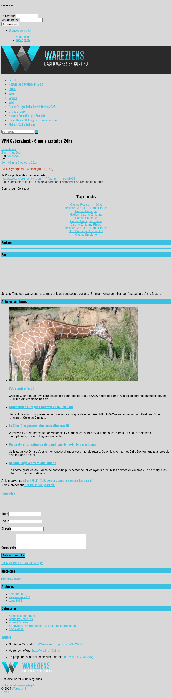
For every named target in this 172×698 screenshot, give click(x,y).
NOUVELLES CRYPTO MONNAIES (26, 84)
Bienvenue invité (20, 30)
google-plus (29, 688)
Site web (6, 528)
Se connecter (10, 24)
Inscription (23, 40)
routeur (17, 581)
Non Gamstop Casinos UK (86, 231)
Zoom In (21, 152)
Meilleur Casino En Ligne (22, 124)
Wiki (11, 93)
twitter (5, 688)
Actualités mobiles (21, 621)
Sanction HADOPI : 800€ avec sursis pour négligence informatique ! (56, 480)
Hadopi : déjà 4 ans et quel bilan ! (32, 462)
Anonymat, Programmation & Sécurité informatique (42, 628)
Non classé (8, 149)
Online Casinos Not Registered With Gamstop (33, 120)
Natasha (12, 156)
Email (4, 521)
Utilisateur (8, 16)
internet (5, 581)
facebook (15, 688)
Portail (12, 80)
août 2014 (15, 603)
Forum (12, 89)
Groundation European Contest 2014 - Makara (41, 406)
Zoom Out (8, 152)
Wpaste (13, 98)
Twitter (6, 639)
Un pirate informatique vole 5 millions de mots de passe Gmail (53, 443)
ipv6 (11, 581)
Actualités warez (20, 625)
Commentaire (8, 550)
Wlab (11, 102)
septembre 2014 (19, 600)
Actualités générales (22, 618)
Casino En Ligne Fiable (86, 224)
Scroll (5, 694)
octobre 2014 (17, 596)
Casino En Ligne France (86, 221)
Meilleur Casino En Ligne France (85, 207)
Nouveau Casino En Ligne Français (27, 115)
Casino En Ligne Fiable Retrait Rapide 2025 (32, 107)
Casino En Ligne (17, 111)
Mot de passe (10, 19)
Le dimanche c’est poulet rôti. (39, 485)
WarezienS (19, 691)
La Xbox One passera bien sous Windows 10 (39, 425)
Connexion (23, 36)
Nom (3, 513)
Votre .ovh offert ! (21, 388)
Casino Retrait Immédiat (86, 204)
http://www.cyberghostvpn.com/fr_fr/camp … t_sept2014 (38, 178)
